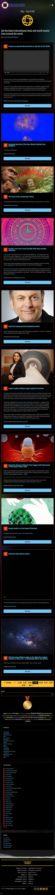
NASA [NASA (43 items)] (45, 717)
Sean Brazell (9, 809)
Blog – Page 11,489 (27, 12)
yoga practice (19, 404)
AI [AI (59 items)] (7, 713)
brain (27, 404)
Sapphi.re (23, 889)
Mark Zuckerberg (7, 744)
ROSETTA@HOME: (18, 881)
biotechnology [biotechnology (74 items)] (45, 713)
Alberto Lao (8, 802)
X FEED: (19, 873)
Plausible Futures (7, 845)
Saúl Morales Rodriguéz (12, 770)
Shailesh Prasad (10, 778)
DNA (4, 736)
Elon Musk (6, 739)
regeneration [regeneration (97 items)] (18, 719)
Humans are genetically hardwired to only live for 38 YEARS (29, 46)
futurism (14, 606)
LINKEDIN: (19, 871)
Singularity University (8, 741)
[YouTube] (44, 889)
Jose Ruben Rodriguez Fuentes (13, 788)
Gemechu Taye (9, 782)
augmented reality (7, 754)
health (21, 422)
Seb (6, 815)
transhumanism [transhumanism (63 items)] (47, 719)
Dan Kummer (9, 790)
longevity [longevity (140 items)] (41, 717)
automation (6, 756)
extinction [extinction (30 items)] (28, 715)
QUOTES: (30, 884)
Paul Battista (9, 337)
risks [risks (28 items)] (25, 719)
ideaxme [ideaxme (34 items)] (4, 717)
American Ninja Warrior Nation (19, 553)
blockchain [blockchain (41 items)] (4, 715)
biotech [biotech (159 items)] (39, 713)
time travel (23, 278)
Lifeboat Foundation (10, 889)
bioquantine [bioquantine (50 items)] (28, 713)
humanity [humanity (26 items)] (52, 715)
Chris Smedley (9, 825)
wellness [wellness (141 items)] (27, 721)
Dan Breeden (9, 776)
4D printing (6, 733)
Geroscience (6, 838)
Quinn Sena (9, 154)
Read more (27, 106)
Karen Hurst (8, 786)
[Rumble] (46, 889)
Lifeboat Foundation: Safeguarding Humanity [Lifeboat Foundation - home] (24, 5)
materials (21, 486)
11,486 (20, 682)
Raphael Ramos (10, 805)
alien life (14, 667)
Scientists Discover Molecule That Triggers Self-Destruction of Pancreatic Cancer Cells (29, 466)
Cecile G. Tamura (10, 796)
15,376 (23, 685)
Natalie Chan (9, 807)
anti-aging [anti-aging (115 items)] (16, 713)
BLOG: (29, 873)
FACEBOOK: (18, 868)
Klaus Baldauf (9, 794)
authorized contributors (13, 37)
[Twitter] (38, 889)
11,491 (46, 682)
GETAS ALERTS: (31, 871)
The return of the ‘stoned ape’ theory (21, 196)
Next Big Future (7, 843)
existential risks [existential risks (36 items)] (24, 715)
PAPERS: (30, 881)
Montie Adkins (9, 821)
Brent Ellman (9, 813)
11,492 (50, 682)
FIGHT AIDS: (20, 877)
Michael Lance (9, 817)
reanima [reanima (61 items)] (6, 719)
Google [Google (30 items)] (38, 715)
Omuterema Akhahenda (11, 792)
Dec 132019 (5, 46)
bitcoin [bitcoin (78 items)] (50, 713)
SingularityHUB (7, 847)
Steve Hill (8, 811)
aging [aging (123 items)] (5, 713)
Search (52, 694)
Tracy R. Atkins (10, 101)
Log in (4, 37)
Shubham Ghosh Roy (11, 772)
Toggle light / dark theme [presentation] (53, 5)
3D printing (6, 732)
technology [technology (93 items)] (41, 719)
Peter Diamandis (7, 735)
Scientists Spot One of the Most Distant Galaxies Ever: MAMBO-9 (27, 145)
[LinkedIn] (41, 889)
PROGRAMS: (30, 879)
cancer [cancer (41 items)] (11, 715)
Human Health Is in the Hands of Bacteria (22, 528)
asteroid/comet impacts (9, 751)
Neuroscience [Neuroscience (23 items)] (48, 717)
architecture (6, 750)
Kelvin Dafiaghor (10, 784)
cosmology (15, 278)
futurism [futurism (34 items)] (35, 715)
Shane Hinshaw (9, 804)
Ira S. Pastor (9, 823)
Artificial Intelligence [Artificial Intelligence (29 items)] (22, 713)
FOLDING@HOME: (18, 879)
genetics (26, 101)
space (14, 154)
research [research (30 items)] (23, 719)
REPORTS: (30, 877)
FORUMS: (24, 884)
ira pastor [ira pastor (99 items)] (22, 717)
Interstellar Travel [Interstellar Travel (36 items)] (16, 717)
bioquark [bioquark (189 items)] (34, 713)
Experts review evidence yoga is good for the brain (26, 388)
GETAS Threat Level (27, 863)
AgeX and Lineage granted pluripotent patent (24, 326)
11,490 (41, 682)
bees (4, 757)
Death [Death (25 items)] (20, 715)
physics (18, 278)
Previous (8, 682)
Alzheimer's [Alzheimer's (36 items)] (10, 713)
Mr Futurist (6, 841)
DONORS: (23, 875)
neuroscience (15, 205)
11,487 (24, 682)
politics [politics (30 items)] (51, 717)
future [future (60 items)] (32, 715)
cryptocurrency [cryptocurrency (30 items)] (15, 715)
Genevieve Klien (9, 768)
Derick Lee (8, 800)
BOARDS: (30, 875)
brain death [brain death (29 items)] (8, 715)
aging (4, 745)
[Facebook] (35, 889)
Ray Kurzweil (6, 738)
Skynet (5, 742)
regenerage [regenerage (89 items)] (12, 719)
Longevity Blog (7, 840)
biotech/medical (17, 101)
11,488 (30, 682)
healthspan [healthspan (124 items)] (47, 716)
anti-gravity (6, 748)
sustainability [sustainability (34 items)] (35, 719)
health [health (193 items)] (41, 716)
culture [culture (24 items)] (18, 715)
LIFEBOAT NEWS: (31, 868)
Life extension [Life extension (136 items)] (29, 717)
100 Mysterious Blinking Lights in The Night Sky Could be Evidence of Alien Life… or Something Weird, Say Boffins (28, 658)
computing (23, 101)
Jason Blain (9, 819)
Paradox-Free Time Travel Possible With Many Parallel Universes (27, 249)
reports (13, 269)
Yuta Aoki (8, 798)
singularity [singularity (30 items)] (28, 719)
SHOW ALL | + (5, 827)
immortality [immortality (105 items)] (9, 717)
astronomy (6, 753)
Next (30, 685)
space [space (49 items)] (31, 719)
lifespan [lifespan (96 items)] (36, 717)
